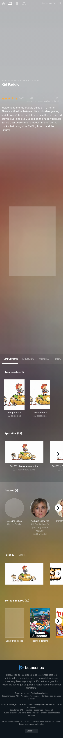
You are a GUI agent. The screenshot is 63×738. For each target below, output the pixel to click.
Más (20, 554)
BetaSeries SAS (16, 710)
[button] (14, 518)
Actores (44, 359)
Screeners (38, 710)
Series (13, 80)
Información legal (9, 704)
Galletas (22, 704)
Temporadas (10, 359)
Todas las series (22, 693)
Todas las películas (39, 693)
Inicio (4, 80)
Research (49, 710)
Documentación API (10, 696)
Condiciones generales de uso (41, 704)
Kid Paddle (33, 80)
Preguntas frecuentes (29, 696)
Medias (28, 710)
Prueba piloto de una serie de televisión (20, 713)
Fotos (57, 359)
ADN (22, 80)
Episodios (28, 359)
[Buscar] (60, 3)
